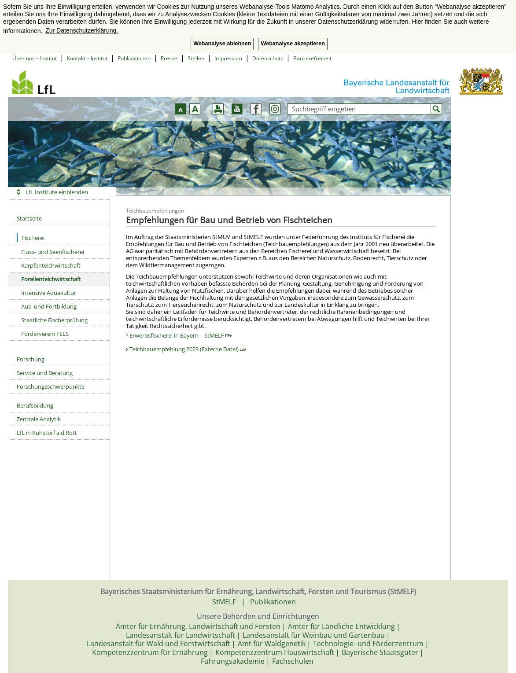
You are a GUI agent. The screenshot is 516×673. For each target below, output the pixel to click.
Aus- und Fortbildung (49, 306)
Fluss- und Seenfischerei (52, 252)
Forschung (30, 359)
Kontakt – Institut (87, 58)
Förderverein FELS (45, 334)
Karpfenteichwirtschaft (51, 265)
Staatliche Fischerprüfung (54, 320)
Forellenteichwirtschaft (51, 279)
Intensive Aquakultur (48, 293)
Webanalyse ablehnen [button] (222, 43)
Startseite (29, 218)
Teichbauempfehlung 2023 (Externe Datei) (187, 349)
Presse (169, 58)
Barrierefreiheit (312, 58)
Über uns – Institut (34, 58)
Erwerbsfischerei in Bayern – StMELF (180, 335)
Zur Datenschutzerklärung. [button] (81, 30)
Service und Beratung (45, 373)
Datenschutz (267, 58)
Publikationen (134, 58)
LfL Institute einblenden (57, 191)
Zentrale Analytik (39, 419)
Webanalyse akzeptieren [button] (292, 43)
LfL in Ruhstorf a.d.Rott (47, 433)
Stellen (196, 58)
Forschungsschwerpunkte (51, 386)
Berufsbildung (35, 405)
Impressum (228, 58)
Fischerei (30, 237)
